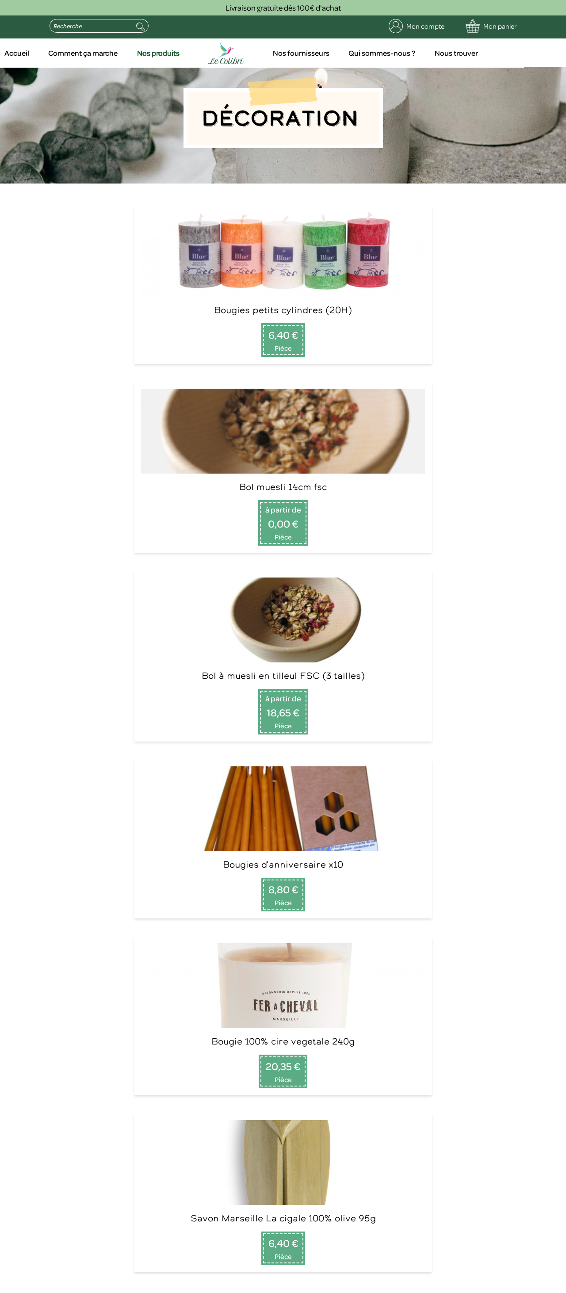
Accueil (62, 53)
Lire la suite (429, 1032)
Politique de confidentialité (198, 1284)
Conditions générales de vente (291, 1284)
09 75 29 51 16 (63, 989)
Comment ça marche (128, 53)
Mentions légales (125, 1284)
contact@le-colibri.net (173, 1209)
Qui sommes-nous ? (420, 53)
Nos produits (203, 53)
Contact (180, 999)
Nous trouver (493, 53)
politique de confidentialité (81, 1241)
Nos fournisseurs (340, 53)
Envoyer (178, 1137)
